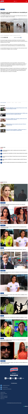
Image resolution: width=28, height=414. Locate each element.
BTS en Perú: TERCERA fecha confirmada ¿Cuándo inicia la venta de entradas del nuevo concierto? (16, 119)
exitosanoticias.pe (5, 387)
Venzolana (19, 102)
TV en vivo (2, 394)
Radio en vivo (2, 398)
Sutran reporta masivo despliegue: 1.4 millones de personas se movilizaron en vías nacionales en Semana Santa (16, 130)
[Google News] (16, 375)
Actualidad (2, 9)
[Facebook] (10, 375)
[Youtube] (13, 375)
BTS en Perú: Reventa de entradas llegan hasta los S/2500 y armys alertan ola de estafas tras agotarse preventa (16, 114)
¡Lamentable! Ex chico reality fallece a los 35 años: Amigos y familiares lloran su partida (15, 153)
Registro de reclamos (3, 393)
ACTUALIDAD (9, 102)
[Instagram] (14, 375)
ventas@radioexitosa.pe (5, 385)
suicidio (13, 102)
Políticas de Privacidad (3, 397)
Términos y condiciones (4, 396)
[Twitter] (12, 375)
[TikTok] (17, 375)
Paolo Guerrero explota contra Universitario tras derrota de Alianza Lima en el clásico (15, 162)
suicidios (16, 102)
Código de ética (2, 392)
